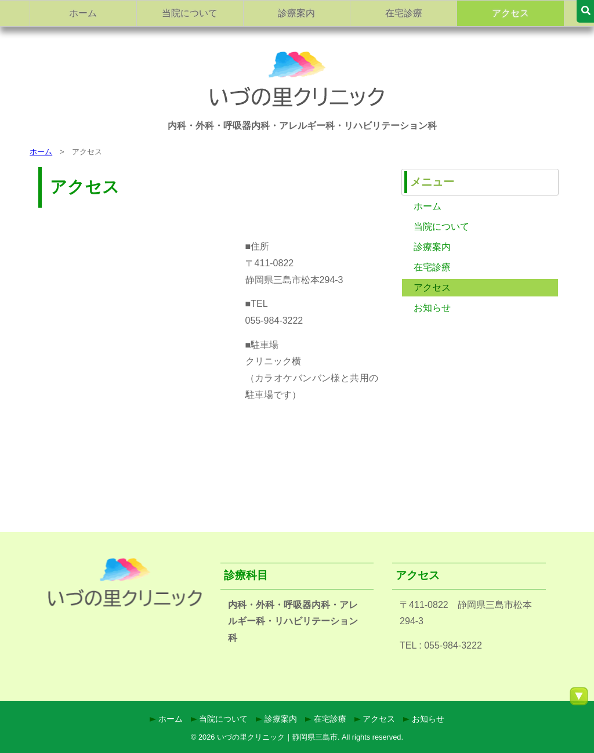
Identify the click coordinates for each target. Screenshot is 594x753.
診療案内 (296, 13)
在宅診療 (403, 13)
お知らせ (432, 308)
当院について (190, 13)
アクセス (510, 13)
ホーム (83, 13)
